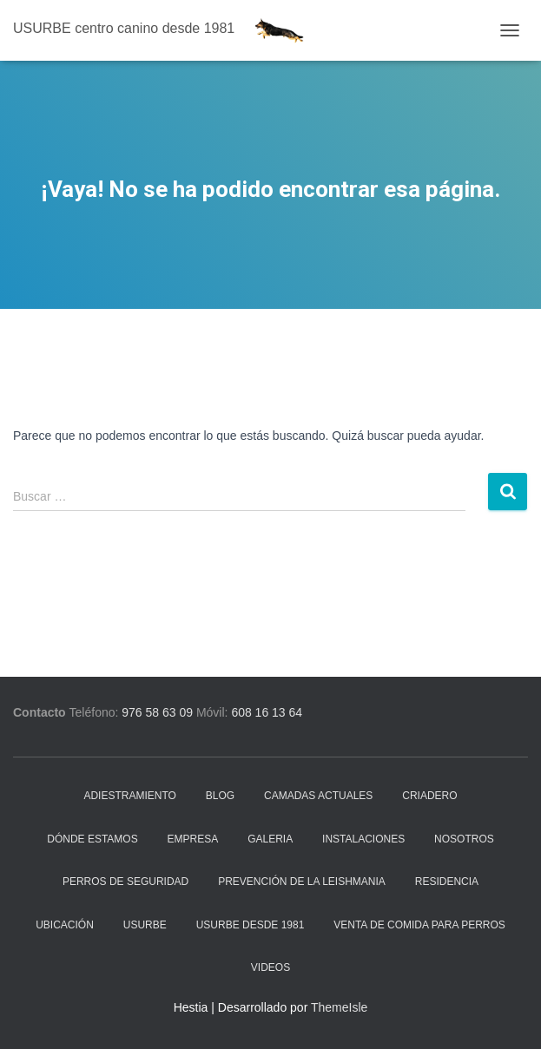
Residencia (446, 881)
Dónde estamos (92, 839)
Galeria (270, 839)
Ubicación (65, 925)
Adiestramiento (129, 796)
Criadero (429, 796)
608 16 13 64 (266, 712)
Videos (270, 967)
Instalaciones (363, 839)
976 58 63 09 (157, 712)
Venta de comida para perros (419, 925)
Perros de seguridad (125, 881)
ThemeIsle (339, 1007)
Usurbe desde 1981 (250, 925)
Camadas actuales (318, 796)
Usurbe (145, 925)
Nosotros (464, 839)
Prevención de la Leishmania (302, 881)
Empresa (193, 839)
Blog (220, 796)
